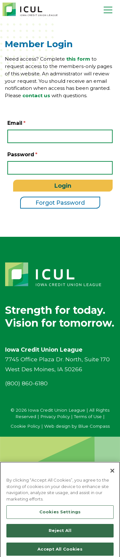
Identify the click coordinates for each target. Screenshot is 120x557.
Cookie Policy (25, 426)
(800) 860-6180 (26, 383)
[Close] (112, 473)
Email (14, 123)
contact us (36, 95)
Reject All (60, 533)
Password (20, 154)
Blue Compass (94, 426)
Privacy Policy (55, 416)
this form (78, 59)
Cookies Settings (60, 514)
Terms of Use (88, 416)
